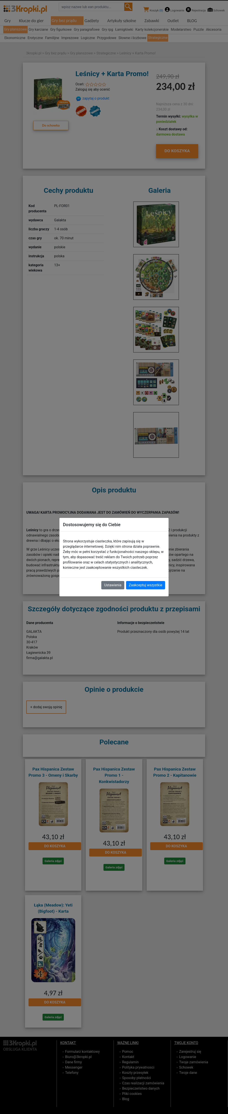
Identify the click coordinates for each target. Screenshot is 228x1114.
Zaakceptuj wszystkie (145, 585)
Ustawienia (112, 585)
